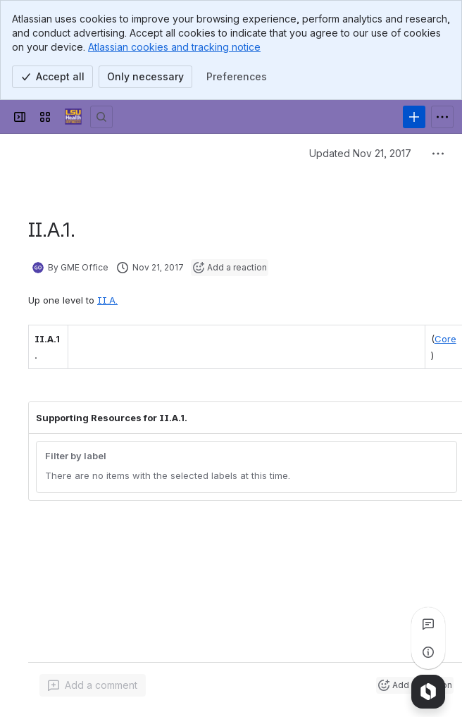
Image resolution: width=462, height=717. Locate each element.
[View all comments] (428, 624)
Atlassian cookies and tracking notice (174, 47)
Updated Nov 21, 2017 (360, 153)
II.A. (107, 300)
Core (445, 338)
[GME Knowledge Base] (73, 117)
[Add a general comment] (92, 685)
